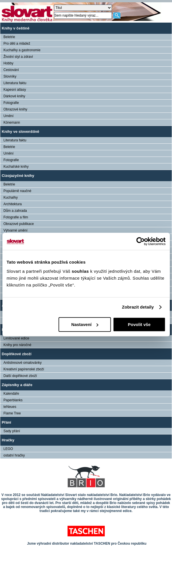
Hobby (8, 63)
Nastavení (84, 324)
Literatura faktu (14, 83)
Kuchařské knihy (16, 167)
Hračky (8, 440)
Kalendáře (11, 394)
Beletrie (9, 37)
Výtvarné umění (15, 230)
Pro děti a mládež (16, 44)
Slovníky (9, 76)
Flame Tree (12, 413)
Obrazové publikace (18, 224)
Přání (6, 422)
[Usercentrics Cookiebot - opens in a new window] (140, 241)
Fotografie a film (15, 217)
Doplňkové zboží (16, 354)
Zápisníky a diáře (17, 385)
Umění (8, 116)
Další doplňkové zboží (20, 376)
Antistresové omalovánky (22, 363)
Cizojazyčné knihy (18, 175)
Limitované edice (16, 338)
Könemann (11, 122)
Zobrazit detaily (138, 307)
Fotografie (11, 103)
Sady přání (11, 431)
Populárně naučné (17, 191)
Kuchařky (10, 197)
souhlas (81, 271)
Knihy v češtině (15, 28)
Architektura (12, 204)
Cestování (11, 70)
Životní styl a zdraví (18, 57)
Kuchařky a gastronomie (21, 50)
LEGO (8, 449)
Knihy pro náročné (17, 345)
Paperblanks (13, 400)
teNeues (9, 407)
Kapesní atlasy (14, 90)
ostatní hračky (14, 455)
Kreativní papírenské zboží (23, 369)
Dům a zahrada (15, 211)
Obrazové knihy (15, 109)
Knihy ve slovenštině (20, 131)
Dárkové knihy (14, 96)
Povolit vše (139, 324)
